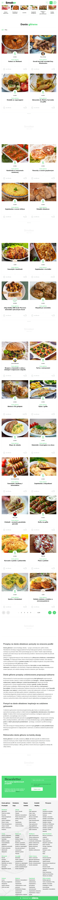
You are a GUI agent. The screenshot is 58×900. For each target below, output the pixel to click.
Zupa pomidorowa (33, 827)
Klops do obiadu (15, 445)
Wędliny (36, 805)
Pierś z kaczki (18, 811)
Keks (44, 853)
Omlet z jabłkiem (6, 820)
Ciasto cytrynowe (6, 848)
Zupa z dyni (32, 813)
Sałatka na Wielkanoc (48, 824)
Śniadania (16, 803)
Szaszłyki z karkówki (14, 269)
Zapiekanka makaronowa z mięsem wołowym (21, 894)
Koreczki (4, 866)
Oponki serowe (5, 861)
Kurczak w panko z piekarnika (15, 561)
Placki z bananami (6, 827)
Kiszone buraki (46, 866)
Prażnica (4, 829)
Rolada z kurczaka (47, 883)
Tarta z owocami (33, 857)
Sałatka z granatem (48, 827)
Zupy (14, 805)
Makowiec (4, 844)
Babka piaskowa (33, 846)
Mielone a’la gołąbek (15, 406)
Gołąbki (17, 835)
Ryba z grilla (43, 406)
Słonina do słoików (47, 875)
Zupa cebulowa (33, 829)
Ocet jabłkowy (46, 859)
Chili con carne (5, 887)
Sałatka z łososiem (47, 817)
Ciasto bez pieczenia (7, 846)
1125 (38, 612)
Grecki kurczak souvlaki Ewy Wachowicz (43, 62)
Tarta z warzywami (43, 368)
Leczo (3, 880)
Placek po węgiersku (7, 882)
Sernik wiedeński (19, 868)
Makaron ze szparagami (21, 863)
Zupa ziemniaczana (34, 820)
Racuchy (4, 815)
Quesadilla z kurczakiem (49, 889)
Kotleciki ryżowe (19, 851)
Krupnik (17, 837)
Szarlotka (4, 839)
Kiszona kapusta (47, 857)
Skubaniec (4, 851)
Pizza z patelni (43, 561)
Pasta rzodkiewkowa (20, 865)
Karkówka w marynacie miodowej (14, 171)
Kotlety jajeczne (47, 880)
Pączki (3, 857)
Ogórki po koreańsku (48, 874)
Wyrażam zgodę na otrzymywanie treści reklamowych (41, 785)
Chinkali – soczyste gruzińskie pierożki (15, 523)
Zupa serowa (32, 822)
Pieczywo (48, 803)
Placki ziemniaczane (20, 817)
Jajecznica (4, 811)
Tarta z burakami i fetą (48, 882)
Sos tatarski (32, 848)
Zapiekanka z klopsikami (43, 483)
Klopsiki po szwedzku (43, 308)
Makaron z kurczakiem (21, 815)
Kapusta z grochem (47, 842)
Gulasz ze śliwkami (15, 61)
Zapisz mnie (37, 789)
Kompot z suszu (47, 850)
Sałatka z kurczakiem (48, 818)
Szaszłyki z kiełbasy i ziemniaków (15, 484)
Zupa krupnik (32, 815)
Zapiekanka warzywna (35, 891)
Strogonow (4, 883)
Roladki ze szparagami (15, 100)
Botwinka (17, 857)
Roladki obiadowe (43, 209)
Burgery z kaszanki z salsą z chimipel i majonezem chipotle (15, 369)
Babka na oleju (5, 841)
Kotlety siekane (19, 818)
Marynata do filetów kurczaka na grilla (43, 101)
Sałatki (26, 805)
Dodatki (36, 803)
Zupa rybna (46, 839)
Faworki (4, 859)
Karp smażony (46, 844)
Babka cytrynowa (33, 844)
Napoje (26, 803)
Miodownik (4, 850)
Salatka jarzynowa (47, 820)
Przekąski (5, 805)
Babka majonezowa (34, 861)
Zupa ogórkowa (33, 826)
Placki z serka (5, 822)
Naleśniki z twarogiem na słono (43, 445)
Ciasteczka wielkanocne (35, 841)
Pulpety (17, 813)
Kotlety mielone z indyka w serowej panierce (43, 600)
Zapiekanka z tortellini (43, 269)
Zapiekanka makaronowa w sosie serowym (20, 885)
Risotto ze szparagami (21, 846)
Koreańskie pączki (6, 868)
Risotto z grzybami (20, 842)
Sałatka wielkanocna (34, 850)
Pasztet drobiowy (33, 839)
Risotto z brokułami (20, 844)
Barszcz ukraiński (33, 817)
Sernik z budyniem (6, 835)
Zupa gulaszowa (33, 824)
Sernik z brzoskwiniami (21, 866)
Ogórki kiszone (46, 861)
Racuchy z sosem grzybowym (43, 170)
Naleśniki (4, 818)
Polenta (17, 853)
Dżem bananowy (47, 872)
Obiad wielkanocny (34, 837)
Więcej (17, 791)
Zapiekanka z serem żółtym (15, 209)
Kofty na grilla (43, 522)
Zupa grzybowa (47, 841)
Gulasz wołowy (5, 885)
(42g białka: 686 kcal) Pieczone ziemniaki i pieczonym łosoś (15, 308)
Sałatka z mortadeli (48, 826)
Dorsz (16, 820)
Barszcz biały (32, 818)
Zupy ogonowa (33, 811)
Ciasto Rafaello (6, 842)
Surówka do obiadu (48, 811)
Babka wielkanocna (34, 842)
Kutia (44, 851)
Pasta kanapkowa (6, 817)
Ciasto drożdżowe (6, 837)
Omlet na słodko (6, 813)
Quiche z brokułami (15, 599)
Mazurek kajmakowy (34, 859)
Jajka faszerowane (33, 835)
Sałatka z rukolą (47, 822)
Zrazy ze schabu (19, 826)
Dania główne (15, 59)
